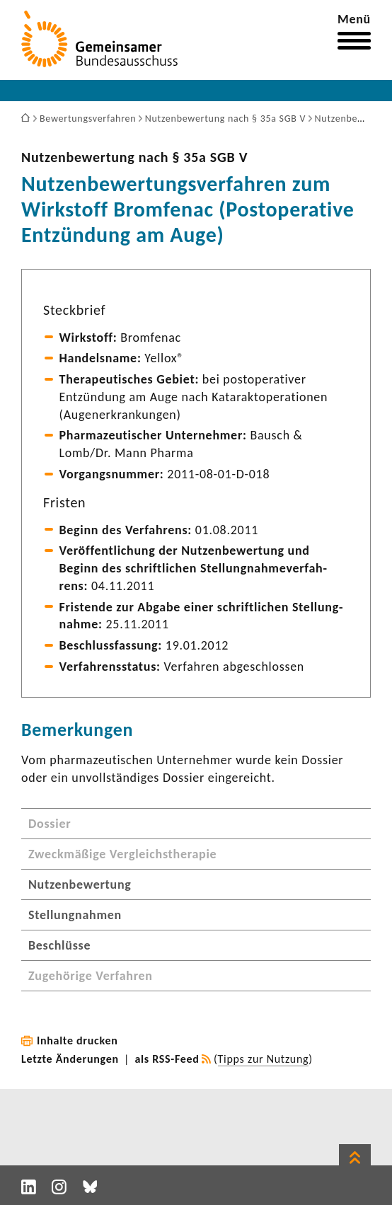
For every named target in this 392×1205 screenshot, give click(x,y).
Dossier (49, 823)
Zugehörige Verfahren (90, 976)
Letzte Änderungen (70, 1059)
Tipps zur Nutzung (263, 1059)
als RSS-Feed (167, 1059)
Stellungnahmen (75, 915)
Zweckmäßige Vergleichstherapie (122, 854)
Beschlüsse (59, 945)
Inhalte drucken (77, 1040)
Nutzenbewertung (80, 884)
